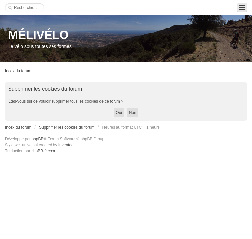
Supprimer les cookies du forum (66, 127)
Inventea (66, 145)
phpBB (37, 139)
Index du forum (18, 71)
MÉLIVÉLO (38, 35)
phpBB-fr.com (43, 151)
